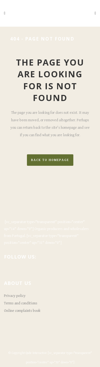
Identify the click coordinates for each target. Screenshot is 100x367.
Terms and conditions (20, 303)
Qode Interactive (36, 353)
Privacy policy (15, 296)
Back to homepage (50, 160)
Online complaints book (22, 311)
